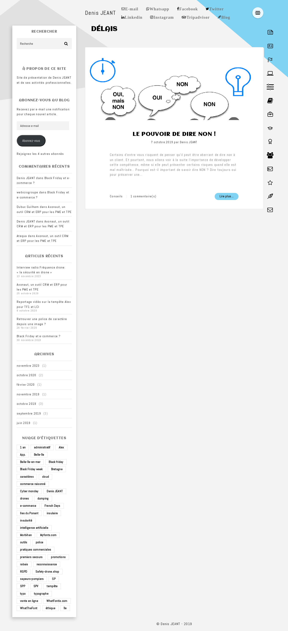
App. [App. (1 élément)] (23, 455)
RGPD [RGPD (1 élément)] (23, 572)
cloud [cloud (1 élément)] (45, 477)
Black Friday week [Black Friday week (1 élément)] (31, 469)
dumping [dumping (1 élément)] (43, 498)
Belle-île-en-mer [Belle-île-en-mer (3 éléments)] (30, 462)
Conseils (116, 196)
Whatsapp (159, 9)
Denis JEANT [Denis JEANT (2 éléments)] (55, 491)
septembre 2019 (29, 413)
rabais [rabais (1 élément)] (24, 564)
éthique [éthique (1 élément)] (50, 608)
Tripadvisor (198, 17)
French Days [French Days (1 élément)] (52, 506)
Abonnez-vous (31, 141)
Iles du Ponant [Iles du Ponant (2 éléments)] (29, 513)
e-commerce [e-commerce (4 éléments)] (28, 506)
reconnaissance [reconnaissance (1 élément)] (47, 564)
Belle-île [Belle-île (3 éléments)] (39, 455)
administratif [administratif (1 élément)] (42, 447)
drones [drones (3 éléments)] (24, 498)
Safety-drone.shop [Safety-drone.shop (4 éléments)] (47, 572)
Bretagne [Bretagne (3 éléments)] (57, 469)
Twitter (216, 9)
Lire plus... (227, 196)
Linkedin (133, 17)
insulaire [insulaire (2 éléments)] (52, 513)
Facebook (188, 9)
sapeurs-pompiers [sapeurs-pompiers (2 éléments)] (32, 579)
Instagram (164, 17)
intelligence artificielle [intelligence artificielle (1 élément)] (34, 528)
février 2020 (26, 385)
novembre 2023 (28, 366)
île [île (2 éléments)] (65, 608)
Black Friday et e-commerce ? (39, 336)
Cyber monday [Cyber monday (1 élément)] (29, 491)
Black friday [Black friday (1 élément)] (56, 462)
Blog (225, 17)
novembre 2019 (28, 394)
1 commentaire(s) (144, 196)
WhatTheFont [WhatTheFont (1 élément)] (28, 608)
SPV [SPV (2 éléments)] (36, 586)
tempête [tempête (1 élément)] (52, 586)
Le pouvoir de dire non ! (174, 134)
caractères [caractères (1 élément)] (27, 477)
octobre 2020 (26, 375)
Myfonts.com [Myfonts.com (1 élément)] (48, 535)
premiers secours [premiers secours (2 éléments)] (31, 557)
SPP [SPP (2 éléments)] (22, 586)
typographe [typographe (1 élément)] (41, 594)
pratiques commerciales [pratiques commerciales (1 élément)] (35, 549)
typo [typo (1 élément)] (23, 594)
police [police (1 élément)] (39, 542)
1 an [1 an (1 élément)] (23, 447)
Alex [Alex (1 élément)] (61, 447)
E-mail (131, 9)
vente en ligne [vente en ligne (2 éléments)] (29, 601)
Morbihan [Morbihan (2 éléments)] (26, 535)
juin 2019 (24, 423)
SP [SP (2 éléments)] (53, 579)
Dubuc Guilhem (28, 207)
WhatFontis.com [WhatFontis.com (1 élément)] (56, 601)
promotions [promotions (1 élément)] (58, 557)
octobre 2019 (26, 404)
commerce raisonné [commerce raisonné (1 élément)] (33, 484)
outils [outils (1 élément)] (23, 542)
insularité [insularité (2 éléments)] (26, 520)
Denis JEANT (188, 142)
